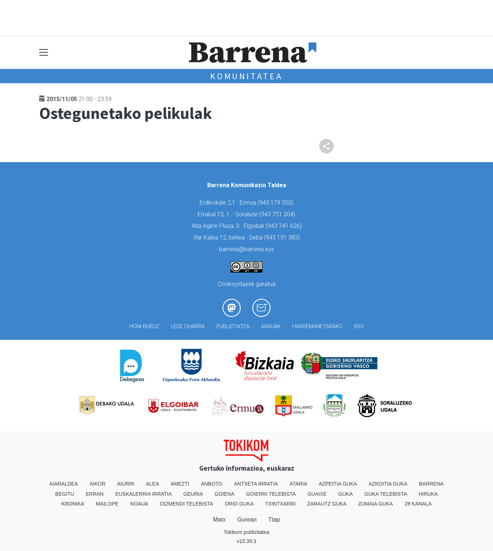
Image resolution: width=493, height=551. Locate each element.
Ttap (274, 519)
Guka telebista (385, 494)
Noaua (139, 504)
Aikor (97, 484)
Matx (219, 519)
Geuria (193, 494)
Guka (345, 494)
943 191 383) (283, 237)
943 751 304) (278, 214)
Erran (95, 494)
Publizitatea (232, 326)
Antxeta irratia (256, 484)
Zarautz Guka (326, 504)
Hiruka (428, 494)
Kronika (72, 504)
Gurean (247, 519)
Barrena (431, 484)
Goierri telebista (271, 494)
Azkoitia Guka (388, 484)
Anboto (212, 484)
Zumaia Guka (375, 504)
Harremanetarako (317, 326)
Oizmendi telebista (186, 504)
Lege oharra (188, 326)
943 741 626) (285, 225)
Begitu (64, 494)
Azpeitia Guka (338, 484)
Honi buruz (144, 326)
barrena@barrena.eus (246, 249)
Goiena (224, 494)
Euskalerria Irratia (143, 494)
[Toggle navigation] (44, 52)
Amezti (180, 484)
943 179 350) (276, 202)
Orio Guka (239, 504)
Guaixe (317, 494)
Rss (359, 326)
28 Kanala (418, 504)
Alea (152, 484)
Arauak (271, 326)
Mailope (107, 504)
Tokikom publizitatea (246, 532)
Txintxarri (280, 504)
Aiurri (125, 484)
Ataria (298, 484)
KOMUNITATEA (246, 76)
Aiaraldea (63, 484)
